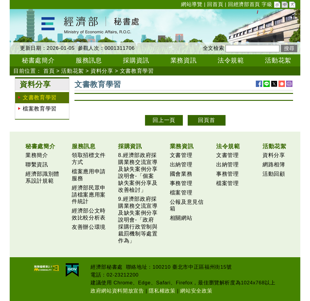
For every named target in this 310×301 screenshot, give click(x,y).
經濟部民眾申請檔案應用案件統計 (89, 195)
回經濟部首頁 (244, 4)
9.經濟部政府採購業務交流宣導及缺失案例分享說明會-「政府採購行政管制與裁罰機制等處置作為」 (138, 219)
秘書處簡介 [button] (38, 60)
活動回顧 (273, 174)
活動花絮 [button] (278, 60)
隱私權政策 (162, 291)
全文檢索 (213, 48)
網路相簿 (273, 165)
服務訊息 (84, 146)
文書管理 (181, 155)
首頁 (48, 71)
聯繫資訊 (36, 165)
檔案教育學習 (40, 109)
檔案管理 (181, 193)
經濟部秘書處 (27, 13)
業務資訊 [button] (183, 60)
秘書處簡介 (40, 146)
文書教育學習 (137, 71)
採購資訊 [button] (136, 60)
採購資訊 (130, 146)
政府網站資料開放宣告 (117, 291)
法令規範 (228, 146)
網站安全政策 (196, 291)
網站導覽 (192, 4)
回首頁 (215, 4)
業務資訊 (182, 146)
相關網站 (181, 218)
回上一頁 (164, 120)
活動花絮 (72, 71)
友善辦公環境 (89, 227)
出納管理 (181, 165)
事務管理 (181, 183)
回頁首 (206, 120)
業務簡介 (36, 155)
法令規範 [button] (231, 60)
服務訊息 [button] (89, 60)
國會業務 (181, 174)
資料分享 (102, 71)
